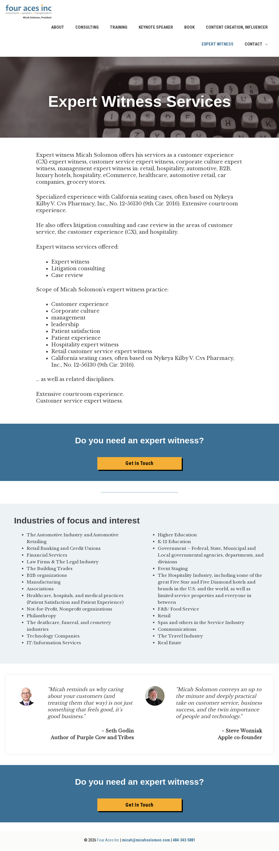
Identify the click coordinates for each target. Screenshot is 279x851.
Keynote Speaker (156, 28)
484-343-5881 (185, 841)
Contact (253, 45)
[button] (139, 464)
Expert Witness (217, 45)
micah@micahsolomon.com (144, 841)
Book (189, 28)
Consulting (87, 28)
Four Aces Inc (105, 841)
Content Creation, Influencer (237, 28)
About (57, 28)
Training (118, 28)
